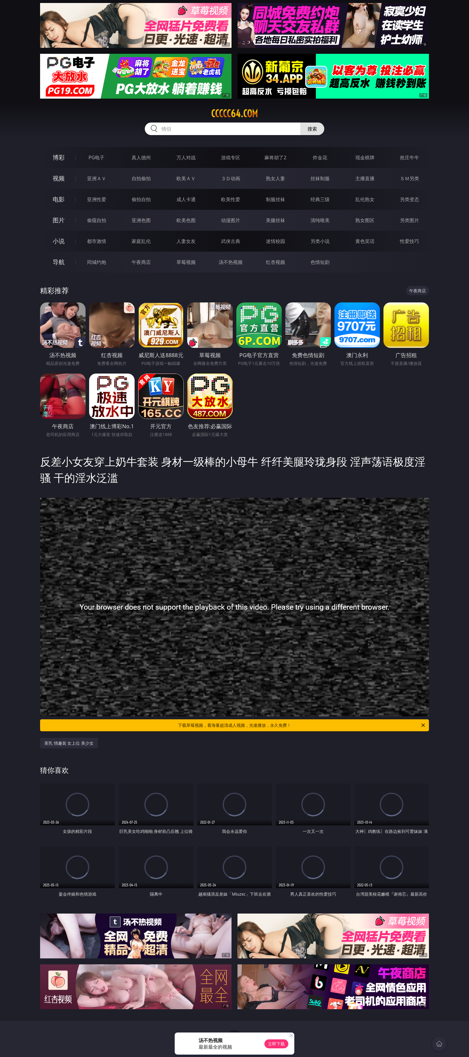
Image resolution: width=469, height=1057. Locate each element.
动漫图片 (230, 220)
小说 (59, 241)
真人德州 (141, 157)
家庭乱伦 (141, 241)
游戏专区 (230, 157)
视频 (59, 178)
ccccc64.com (234, 114)
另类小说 (320, 241)
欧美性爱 (230, 199)
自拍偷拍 (141, 178)
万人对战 (186, 157)
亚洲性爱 (96, 199)
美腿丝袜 (275, 220)
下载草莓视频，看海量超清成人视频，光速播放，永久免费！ (302, 725)
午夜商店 (141, 262)
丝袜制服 (320, 178)
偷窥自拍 (96, 220)
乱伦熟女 (364, 199)
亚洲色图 (141, 220)
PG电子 (96, 157)
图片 (59, 220)
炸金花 (320, 157)
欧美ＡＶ (186, 178)
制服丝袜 (275, 199)
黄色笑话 (364, 241)
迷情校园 (275, 241)
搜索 (312, 129)
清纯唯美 (320, 220)
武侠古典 (230, 241)
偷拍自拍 (141, 199)
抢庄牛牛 (409, 157)
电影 (59, 199)
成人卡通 (186, 199)
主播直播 (364, 178)
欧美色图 (186, 220)
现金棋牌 (364, 157)
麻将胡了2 (275, 157)
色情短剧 (320, 262)
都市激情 (96, 241)
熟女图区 (364, 220)
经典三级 (320, 199)
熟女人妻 (275, 178)
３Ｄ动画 (230, 178)
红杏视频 (275, 262)
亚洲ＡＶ (96, 178)
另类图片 (409, 220)
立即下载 (276, 1044)
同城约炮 (96, 262)
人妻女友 (186, 241)
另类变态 (409, 199)
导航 (59, 262)
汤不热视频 (231, 262)
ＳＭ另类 (409, 178)
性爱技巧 (409, 241)
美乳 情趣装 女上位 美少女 (69, 743)
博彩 (59, 157)
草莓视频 (186, 262)
